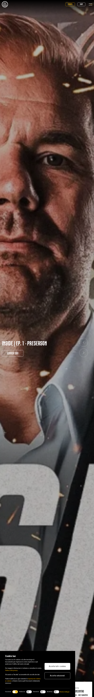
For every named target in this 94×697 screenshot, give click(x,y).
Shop (81, 4)
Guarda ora (12, 353)
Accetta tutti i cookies (57, 666)
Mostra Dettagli (65, 692)
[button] (83, 342)
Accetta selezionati (57, 675)
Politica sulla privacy (11, 670)
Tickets (70, 4)
